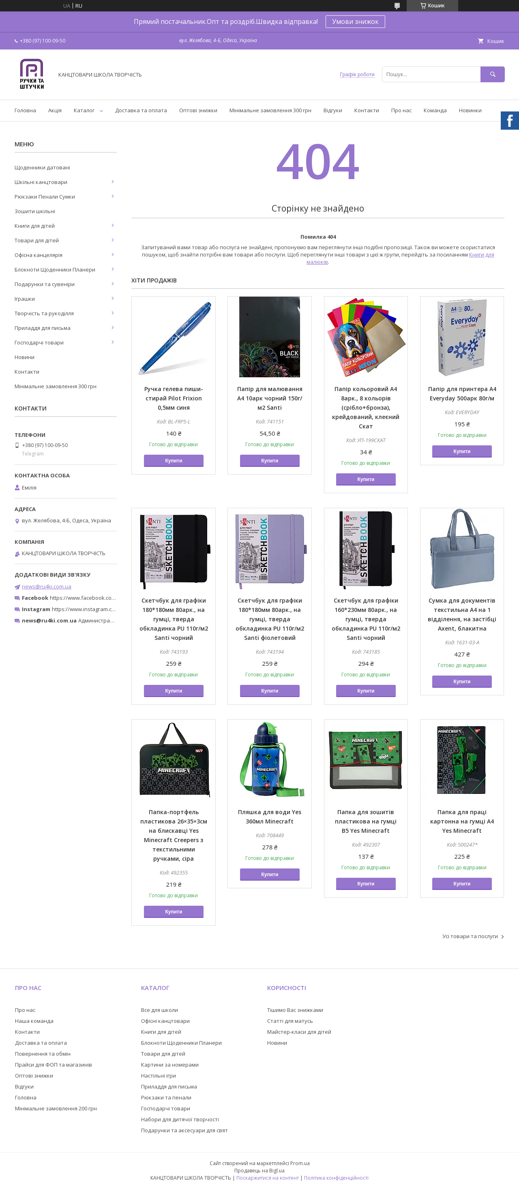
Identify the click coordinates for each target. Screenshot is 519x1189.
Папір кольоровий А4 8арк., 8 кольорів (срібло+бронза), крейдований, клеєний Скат (365, 407)
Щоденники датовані (42, 167)
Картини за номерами (170, 1064)
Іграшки (25, 298)
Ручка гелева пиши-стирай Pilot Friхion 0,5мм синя (173, 398)
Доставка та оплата (141, 110)
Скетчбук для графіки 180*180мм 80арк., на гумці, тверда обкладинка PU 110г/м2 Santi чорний (173, 619)
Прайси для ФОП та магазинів (53, 1064)
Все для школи (159, 1010)
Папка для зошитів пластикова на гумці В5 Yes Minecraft (366, 821)
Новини (24, 357)
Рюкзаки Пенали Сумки (45, 196)
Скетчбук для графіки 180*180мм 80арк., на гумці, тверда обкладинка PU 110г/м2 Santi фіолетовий (270, 619)
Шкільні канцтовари (41, 182)
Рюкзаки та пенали (166, 1097)
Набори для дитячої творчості (180, 1119)
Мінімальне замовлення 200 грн (56, 1108)
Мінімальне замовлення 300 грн (270, 110)
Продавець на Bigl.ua (259, 1170)
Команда (435, 110)
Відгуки (333, 110)
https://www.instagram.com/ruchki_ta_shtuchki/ (110, 609)
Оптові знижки (198, 110)
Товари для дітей (37, 240)
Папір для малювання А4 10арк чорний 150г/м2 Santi (269, 398)
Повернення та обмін (43, 1053)
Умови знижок (355, 21)
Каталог (84, 110)
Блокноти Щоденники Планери (55, 269)
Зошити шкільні (35, 211)
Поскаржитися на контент (267, 1177)
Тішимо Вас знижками (295, 1010)
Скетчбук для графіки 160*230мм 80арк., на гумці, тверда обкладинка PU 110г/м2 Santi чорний (366, 619)
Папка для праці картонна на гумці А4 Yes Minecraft (462, 821)
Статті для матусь (290, 1020)
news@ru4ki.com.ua (46, 586)
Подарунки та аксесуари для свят (184, 1130)
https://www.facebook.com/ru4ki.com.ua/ (100, 597)
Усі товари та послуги (470, 936)
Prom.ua (300, 1163)
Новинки (470, 110)
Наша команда (34, 1020)
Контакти (366, 110)
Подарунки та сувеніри (45, 284)
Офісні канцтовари (165, 1020)
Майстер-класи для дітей (299, 1031)
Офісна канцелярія (38, 255)
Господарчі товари (39, 342)
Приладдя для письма (43, 327)
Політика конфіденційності (336, 1177)
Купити (173, 461)
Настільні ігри (158, 1075)
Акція (55, 110)
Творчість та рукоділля (44, 313)
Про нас (401, 110)
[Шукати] (492, 74)
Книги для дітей (35, 225)
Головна (25, 110)
